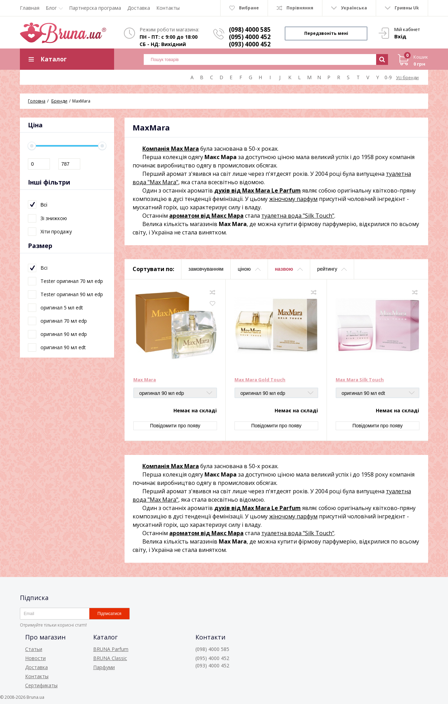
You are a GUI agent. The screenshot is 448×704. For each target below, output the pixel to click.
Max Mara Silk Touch (360, 380)
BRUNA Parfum (110, 649)
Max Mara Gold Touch (259, 380)
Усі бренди (407, 78)
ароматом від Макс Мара (206, 215)
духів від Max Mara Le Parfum (257, 190)
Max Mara (144, 380)
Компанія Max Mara (170, 148)
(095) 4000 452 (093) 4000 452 (250, 40)
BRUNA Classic (110, 658)
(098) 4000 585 (250, 29)
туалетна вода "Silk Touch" (297, 215)
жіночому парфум (293, 199)
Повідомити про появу (175, 425)
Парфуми (104, 667)
